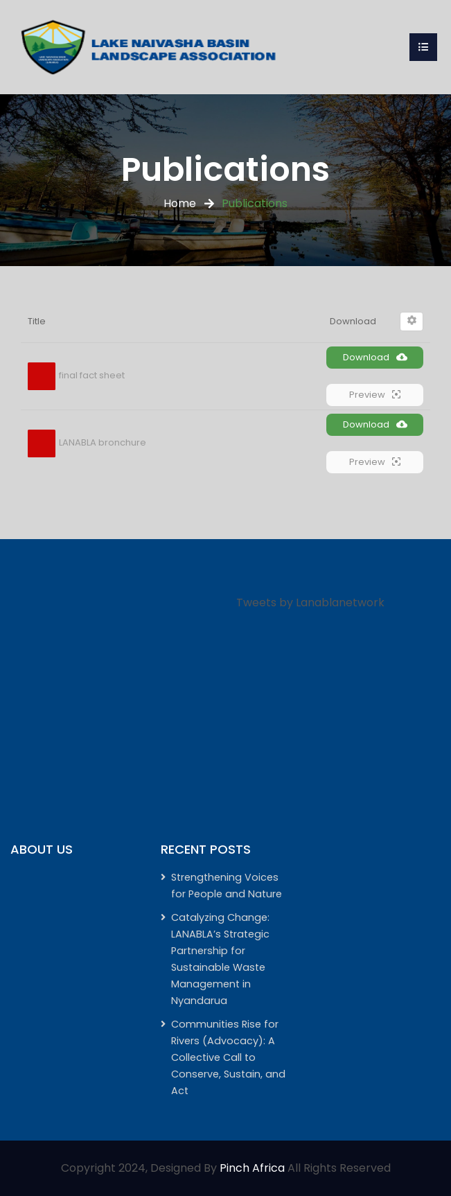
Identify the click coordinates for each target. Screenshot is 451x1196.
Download (375, 357)
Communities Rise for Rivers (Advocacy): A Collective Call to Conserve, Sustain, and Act (228, 1057)
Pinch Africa (252, 1168)
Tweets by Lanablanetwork (310, 602)
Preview (374, 394)
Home (179, 203)
